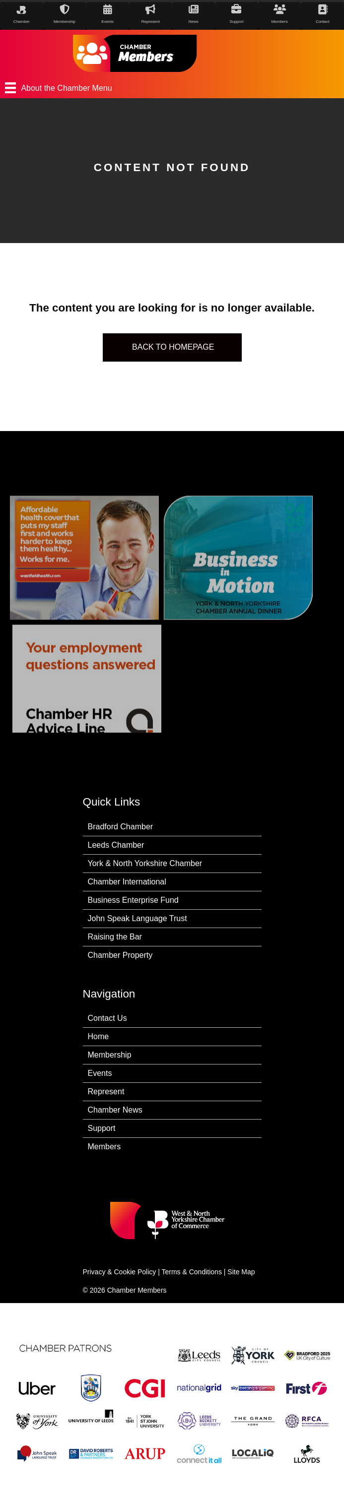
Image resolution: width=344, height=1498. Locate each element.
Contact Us (107, 1018)
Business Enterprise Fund (133, 900)
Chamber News (115, 1110)
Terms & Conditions (192, 1272)
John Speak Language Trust (137, 918)
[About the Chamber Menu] (172, 87)
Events (100, 1073)
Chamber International (127, 881)
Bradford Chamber (120, 826)
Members (104, 1146)
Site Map (241, 1272)
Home (98, 1036)
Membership (110, 1055)
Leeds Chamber (116, 845)
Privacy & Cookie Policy (119, 1272)
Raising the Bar (115, 937)
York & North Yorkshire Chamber (145, 863)
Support (102, 1128)
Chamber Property (120, 955)
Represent (106, 1091)
